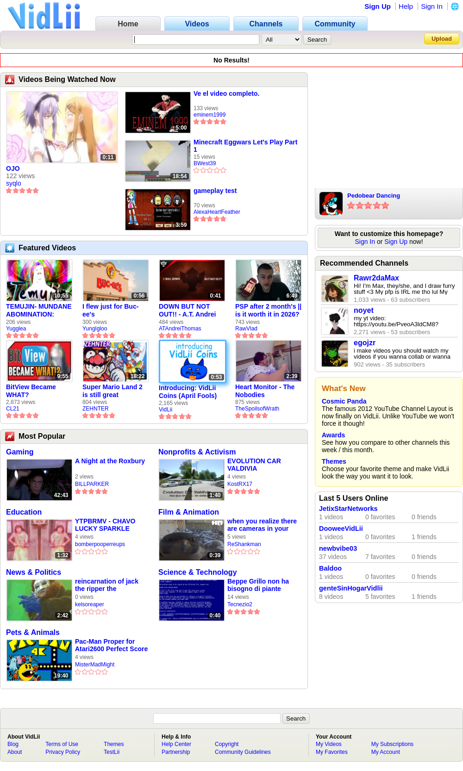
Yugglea (16, 328)
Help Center (176, 744)
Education (24, 512)
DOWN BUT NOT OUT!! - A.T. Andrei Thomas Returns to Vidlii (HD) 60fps (188, 310)
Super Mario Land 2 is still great (112, 390)
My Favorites (332, 752)
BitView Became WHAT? (31, 390)
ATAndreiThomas (180, 328)
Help (406, 6)
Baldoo (330, 568)
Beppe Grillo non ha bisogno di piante (258, 585)
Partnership (176, 752)
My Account (385, 752)
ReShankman (244, 544)
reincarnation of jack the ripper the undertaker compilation (111, 585)
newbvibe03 (338, 548)
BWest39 (205, 163)
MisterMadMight (94, 664)
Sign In (432, 6)
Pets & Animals (33, 632)
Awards (333, 435)
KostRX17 (239, 484)
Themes (334, 461)
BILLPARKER (92, 484)
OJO (13, 168)
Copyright (226, 744)
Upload (442, 38)
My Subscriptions (392, 744)
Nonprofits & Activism (197, 452)
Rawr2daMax (376, 278)
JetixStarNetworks (348, 508)
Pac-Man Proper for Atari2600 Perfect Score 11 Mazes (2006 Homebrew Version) (111, 645)
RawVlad (246, 328)
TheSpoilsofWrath (257, 408)
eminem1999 (209, 115)
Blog (13, 744)
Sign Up (377, 6)
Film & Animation (188, 512)
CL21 (12, 408)
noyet (364, 310)
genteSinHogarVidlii (351, 588)
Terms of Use (61, 744)
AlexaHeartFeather (217, 212)
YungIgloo (94, 328)
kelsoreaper (89, 604)
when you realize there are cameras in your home (262, 525)
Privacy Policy (62, 752)
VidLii (165, 409)
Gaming (20, 452)
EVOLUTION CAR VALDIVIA (254, 464)
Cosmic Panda (344, 401)
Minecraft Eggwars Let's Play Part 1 (245, 145)
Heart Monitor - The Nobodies (264, 390)
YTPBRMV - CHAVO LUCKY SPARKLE (105, 524)
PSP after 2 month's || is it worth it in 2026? (268, 310)
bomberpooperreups (100, 544)
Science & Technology (197, 572)
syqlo (13, 183)
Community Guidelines (243, 752)
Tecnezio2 (239, 604)
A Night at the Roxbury (110, 461)
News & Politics (33, 572)
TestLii (111, 752)
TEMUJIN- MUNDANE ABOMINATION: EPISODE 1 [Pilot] (39, 310)
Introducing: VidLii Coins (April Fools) (188, 391)
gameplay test (215, 190)
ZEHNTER (95, 408)
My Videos (329, 744)
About (14, 752)
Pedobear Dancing (373, 195)
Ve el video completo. (226, 93)
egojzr (364, 343)
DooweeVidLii (341, 528)
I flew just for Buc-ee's (110, 310)
